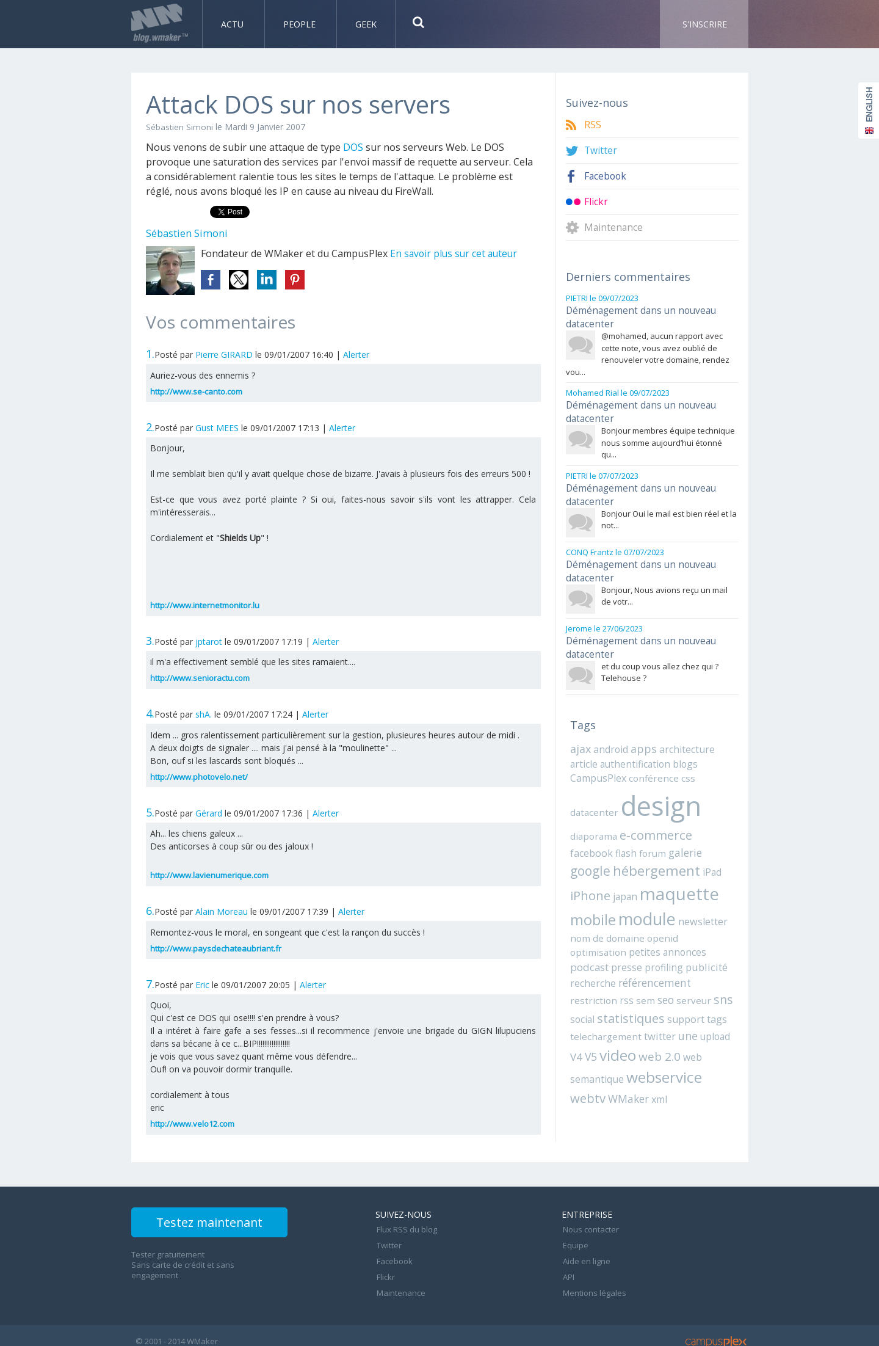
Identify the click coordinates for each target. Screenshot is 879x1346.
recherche (633, 946)
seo (659, 963)
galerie (637, 833)
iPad (667, 852)
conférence (650, 759)
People (300, 24)
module (597, 898)
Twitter (601, 150)
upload (706, 997)
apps (642, 730)
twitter (652, 997)
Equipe (574, 1241)
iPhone (698, 851)
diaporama (592, 815)
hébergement (613, 851)
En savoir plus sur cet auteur (455, 253)
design (657, 785)
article (583, 745)
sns (712, 962)
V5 (576, 1017)
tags (714, 981)
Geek (366, 24)
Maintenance (614, 227)
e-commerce (652, 814)
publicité (589, 946)
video (603, 1015)
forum (605, 833)
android (610, 731)
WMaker (626, 1058)
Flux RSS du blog (405, 1228)
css (681, 759)
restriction (591, 963)
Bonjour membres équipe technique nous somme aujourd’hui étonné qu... (668, 435)
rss (622, 963)
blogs (677, 745)
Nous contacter (590, 1228)
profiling (702, 931)
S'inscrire (704, 24)
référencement (691, 946)
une (679, 996)
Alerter (356, 354)
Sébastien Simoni (180, 127)
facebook (709, 814)
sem (639, 963)
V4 (728, 997)
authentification (630, 745)
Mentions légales (593, 1281)
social (581, 981)
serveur (685, 963)
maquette (632, 873)
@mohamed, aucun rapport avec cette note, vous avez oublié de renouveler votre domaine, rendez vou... (647, 350)
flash (580, 833)
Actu (233, 24)
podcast (630, 930)
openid (622, 917)
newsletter (652, 900)
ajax (580, 730)
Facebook (606, 176)
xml (656, 1058)
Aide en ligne (585, 1255)
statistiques (630, 980)
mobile (695, 874)
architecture (684, 731)
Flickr (596, 201)
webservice (662, 1037)
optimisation (664, 917)
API (567, 1268)
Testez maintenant (220, 1224)
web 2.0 (643, 1016)
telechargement (602, 997)
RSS (592, 124)
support (684, 981)
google (675, 831)
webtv (587, 1057)
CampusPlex (597, 759)
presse (666, 931)
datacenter (592, 792)
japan (581, 876)
